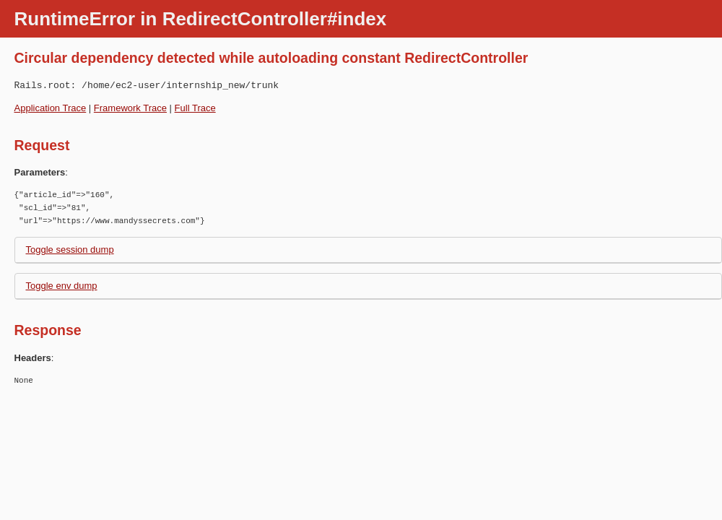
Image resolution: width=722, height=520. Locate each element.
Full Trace (195, 108)
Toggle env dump (61, 285)
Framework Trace (130, 108)
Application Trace (50, 108)
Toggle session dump (70, 249)
